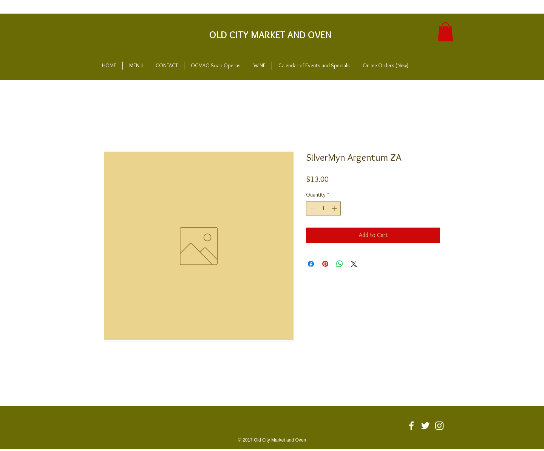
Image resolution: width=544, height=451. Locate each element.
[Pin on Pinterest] (325, 263)
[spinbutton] (323, 208)
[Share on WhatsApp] (339, 263)
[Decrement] (312, 208)
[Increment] (335, 208)
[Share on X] (354, 263)
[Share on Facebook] (310, 263)
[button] (445, 31)
